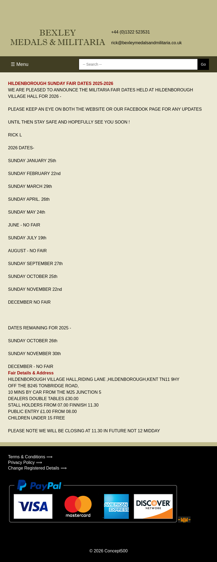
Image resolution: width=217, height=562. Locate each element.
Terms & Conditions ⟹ (30, 457)
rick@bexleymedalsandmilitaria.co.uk (146, 42)
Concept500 (116, 551)
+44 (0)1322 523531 (130, 32)
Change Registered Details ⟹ (37, 468)
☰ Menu (19, 64)
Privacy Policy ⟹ (25, 462)
